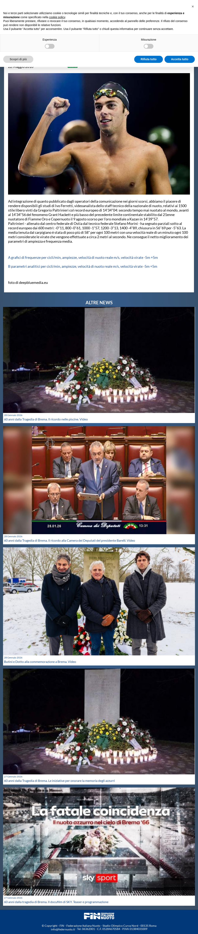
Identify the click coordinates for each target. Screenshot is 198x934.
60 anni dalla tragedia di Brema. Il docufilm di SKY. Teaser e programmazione (56, 902)
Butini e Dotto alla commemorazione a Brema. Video (40, 661)
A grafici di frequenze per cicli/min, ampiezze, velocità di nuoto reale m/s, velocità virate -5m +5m (83, 257)
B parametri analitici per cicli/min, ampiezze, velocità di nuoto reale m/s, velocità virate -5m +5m (82, 266)
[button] (193, 6)
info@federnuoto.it (63, 929)
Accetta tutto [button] (179, 59)
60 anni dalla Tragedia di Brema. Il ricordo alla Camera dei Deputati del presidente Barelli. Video (69, 540)
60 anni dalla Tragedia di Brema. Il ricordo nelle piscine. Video (46, 419)
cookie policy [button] (57, 17)
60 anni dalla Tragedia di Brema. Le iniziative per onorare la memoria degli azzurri (59, 780)
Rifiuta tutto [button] (149, 59)
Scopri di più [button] (18, 59)
